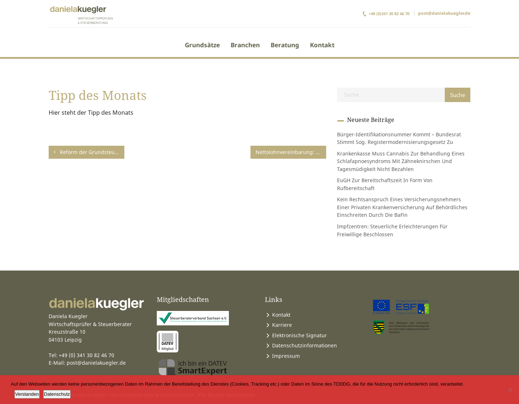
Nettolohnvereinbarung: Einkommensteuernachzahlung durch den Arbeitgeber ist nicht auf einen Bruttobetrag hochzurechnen (291, 152)
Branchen (245, 45)
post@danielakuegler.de (444, 13)
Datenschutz (57, 394)
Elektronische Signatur (299, 335)
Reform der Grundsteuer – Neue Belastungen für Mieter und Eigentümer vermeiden (89, 152)
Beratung (285, 45)
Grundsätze (202, 45)
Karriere (282, 324)
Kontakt (322, 45)
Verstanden (27, 394)
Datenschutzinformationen (304, 345)
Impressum (286, 355)
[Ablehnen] (510, 389)
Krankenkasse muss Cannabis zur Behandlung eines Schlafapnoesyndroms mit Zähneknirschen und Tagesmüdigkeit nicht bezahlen (401, 161)
